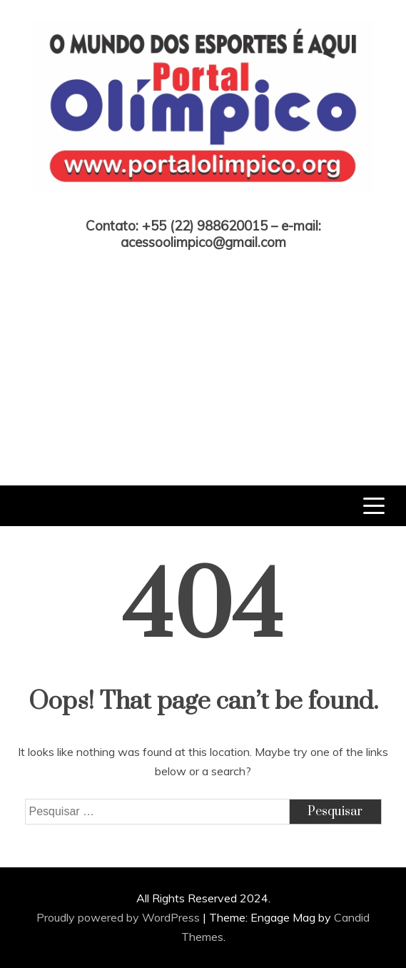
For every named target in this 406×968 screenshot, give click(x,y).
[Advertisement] (203, 357)
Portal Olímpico (203, 206)
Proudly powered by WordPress (119, 917)
